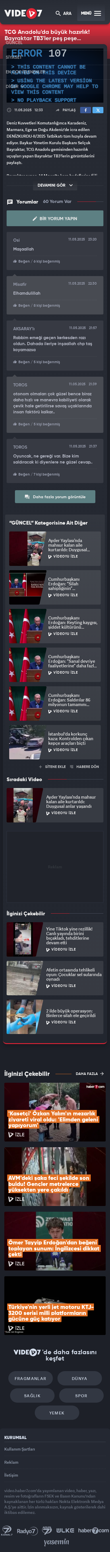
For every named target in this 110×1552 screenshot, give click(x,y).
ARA (64, 14)
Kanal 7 (7, 1531)
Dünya (79, 1378)
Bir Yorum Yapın (55, 219)
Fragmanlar (31, 1378)
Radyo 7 (27, 1531)
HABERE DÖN (84, 767)
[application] (55, 75)
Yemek (57, 1413)
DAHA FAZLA (90, 1073)
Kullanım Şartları (19, 1449)
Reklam (11, 1462)
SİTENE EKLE (52, 767)
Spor (81, 1395)
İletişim (11, 1475)
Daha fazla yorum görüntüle (55, 496)
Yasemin (56, 1542)
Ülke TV (65, 1531)
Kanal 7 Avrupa (47, 1531)
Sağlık (32, 1395)
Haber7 (93, 1531)
